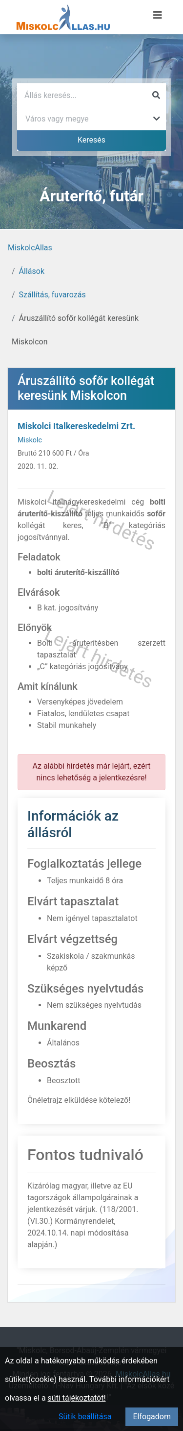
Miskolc (30, 440)
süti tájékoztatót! (77, 1398)
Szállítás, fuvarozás (52, 294)
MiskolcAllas (30, 247)
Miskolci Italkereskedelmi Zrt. (76, 426)
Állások (31, 271)
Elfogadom (152, 1416)
